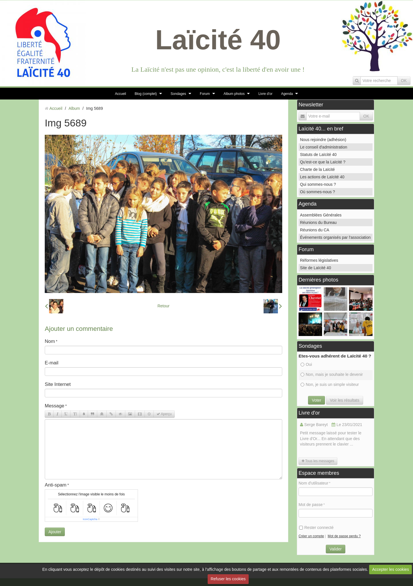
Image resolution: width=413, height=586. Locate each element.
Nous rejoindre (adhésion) (323, 139)
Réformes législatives (319, 260)
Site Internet (58, 384)
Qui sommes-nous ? (318, 184)
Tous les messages (318, 461)
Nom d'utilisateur (313, 483)
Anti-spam (56, 485)
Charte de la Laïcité (317, 169)
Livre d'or (265, 94)
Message (54, 406)
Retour (163, 306)
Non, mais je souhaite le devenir (332, 374)
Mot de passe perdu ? (344, 536)
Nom (50, 341)
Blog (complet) (146, 94)
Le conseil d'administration (323, 147)
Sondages (178, 94)
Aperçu (164, 414)
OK (404, 80)
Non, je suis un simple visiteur (330, 384)
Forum (205, 94)
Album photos (234, 94)
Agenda (287, 94)
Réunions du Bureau (318, 222)
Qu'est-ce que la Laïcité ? (322, 162)
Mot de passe (311, 504)
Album (74, 108)
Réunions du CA (314, 230)
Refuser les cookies (228, 579)
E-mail (52, 363)
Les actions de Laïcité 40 (322, 177)
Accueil (120, 94)
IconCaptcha (90, 519)
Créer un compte (311, 536)
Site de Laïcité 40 (315, 267)
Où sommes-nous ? (317, 192)
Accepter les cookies (390, 569)
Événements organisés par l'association (335, 237)
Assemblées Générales (321, 215)
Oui (306, 364)
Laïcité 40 (218, 39)
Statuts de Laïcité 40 (318, 154)
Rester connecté (316, 527)
